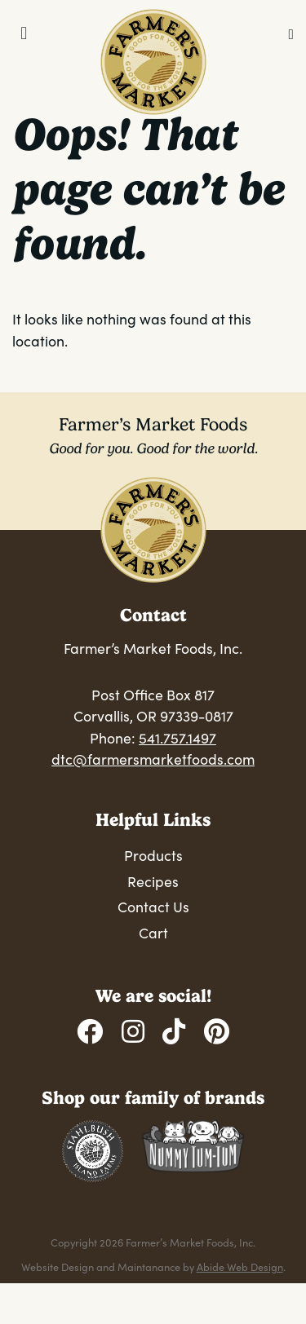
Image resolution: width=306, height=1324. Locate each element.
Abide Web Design (240, 1266)
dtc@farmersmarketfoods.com (153, 759)
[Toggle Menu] (24, 33)
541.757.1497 (177, 738)
